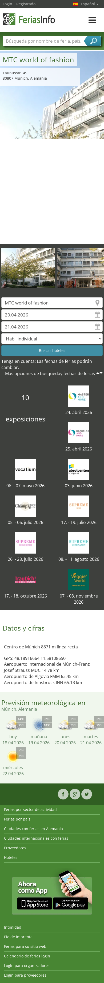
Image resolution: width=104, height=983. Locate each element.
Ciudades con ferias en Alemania (33, 828)
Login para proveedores (25, 975)
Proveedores (15, 847)
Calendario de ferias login (27, 955)
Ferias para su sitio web (25, 946)
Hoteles (10, 857)
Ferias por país (17, 819)
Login (7, 3)
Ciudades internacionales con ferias (36, 838)
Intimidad (12, 927)
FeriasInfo (29, 19)
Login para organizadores (27, 965)
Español (90, 3)
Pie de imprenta (18, 936)
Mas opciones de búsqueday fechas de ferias (50, 373)
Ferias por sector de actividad (30, 809)
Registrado (25, 3)
